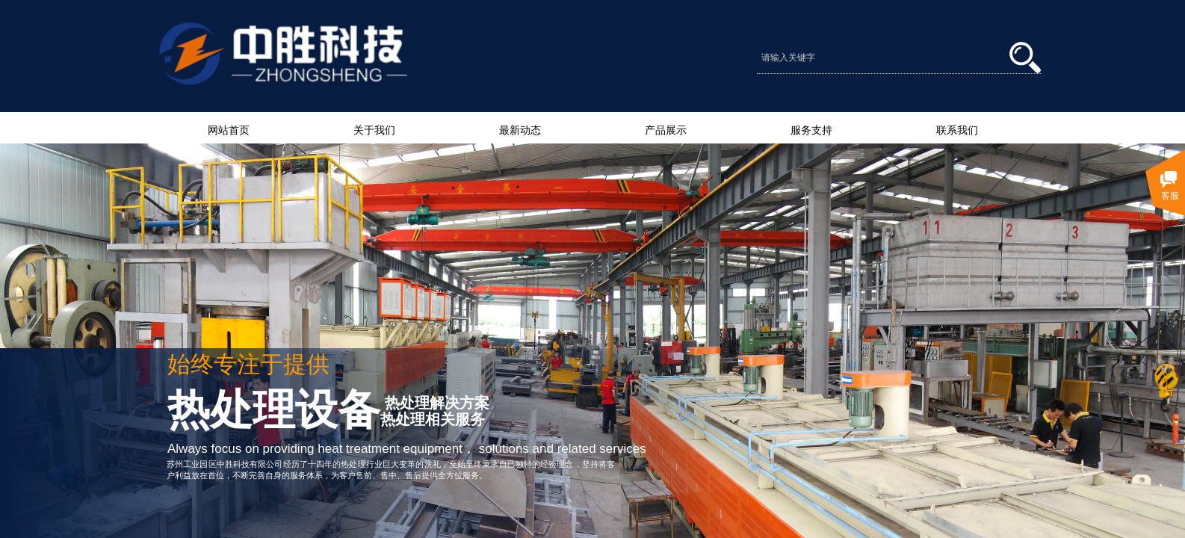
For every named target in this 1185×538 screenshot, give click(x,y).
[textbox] (883, 57)
